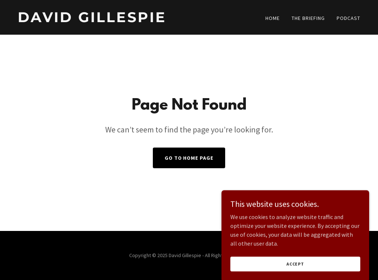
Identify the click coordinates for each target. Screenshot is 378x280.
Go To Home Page (189, 158)
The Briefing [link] (308, 18)
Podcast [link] (348, 18)
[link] (100, 20)
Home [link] (272, 18)
